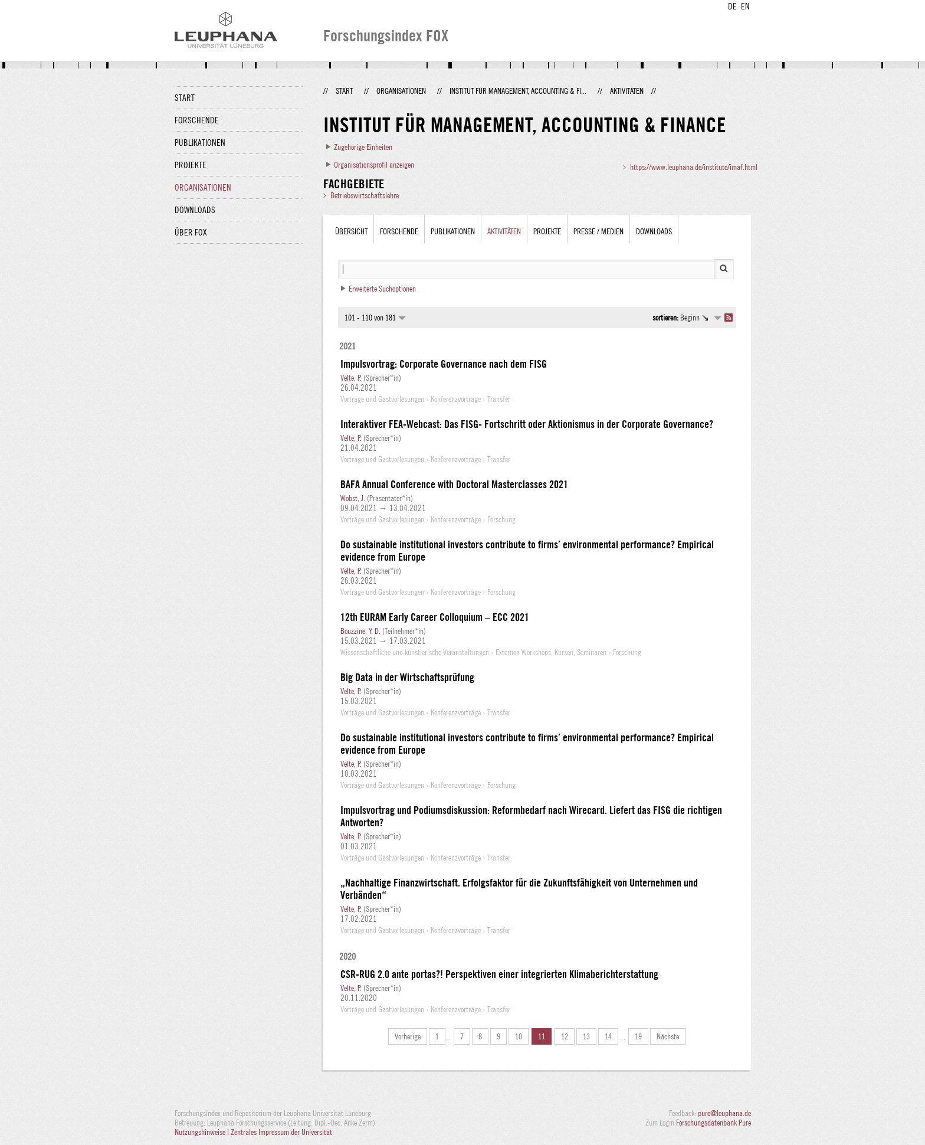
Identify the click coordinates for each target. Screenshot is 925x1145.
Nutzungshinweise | (203, 1132)
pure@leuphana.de (724, 1113)
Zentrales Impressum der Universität (281, 1132)
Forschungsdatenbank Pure (713, 1122)
